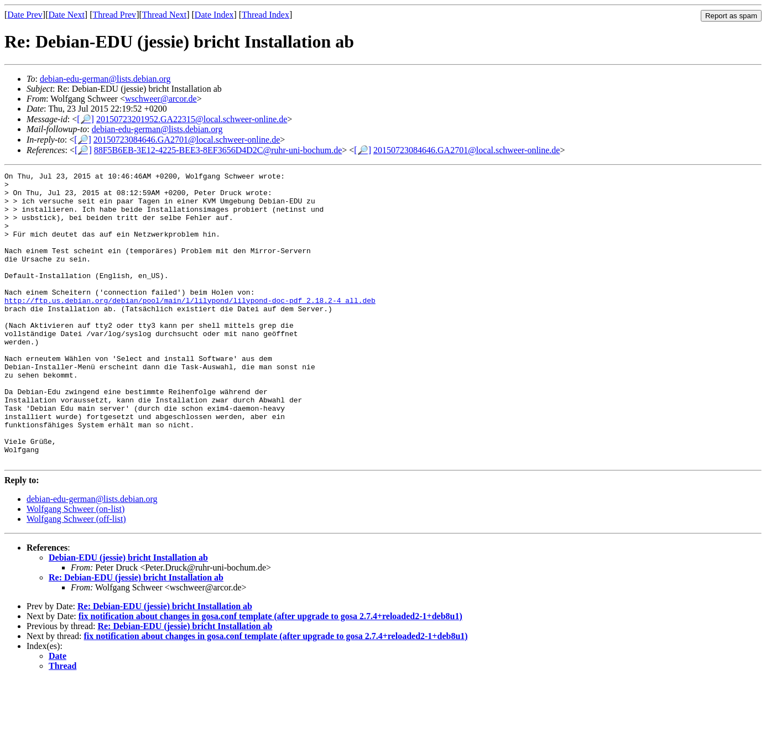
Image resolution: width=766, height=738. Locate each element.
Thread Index (265, 14)
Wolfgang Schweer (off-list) (76, 577)
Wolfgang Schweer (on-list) (75, 567)
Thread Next (164, 14)
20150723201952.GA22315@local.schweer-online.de (191, 119)
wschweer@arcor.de (161, 98)
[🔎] (85, 119)
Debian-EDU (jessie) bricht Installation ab (128, 615)
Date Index (214, 14)
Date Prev (25, 14)
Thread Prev (114, 14)
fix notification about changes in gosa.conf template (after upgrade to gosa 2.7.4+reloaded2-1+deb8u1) (270, 674)
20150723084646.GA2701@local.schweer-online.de (186, 139)
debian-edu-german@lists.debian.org (105, 78)
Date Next (67, 14)
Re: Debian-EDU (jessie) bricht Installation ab (136, 635)
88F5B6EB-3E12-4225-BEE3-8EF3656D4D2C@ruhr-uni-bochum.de (218, 150)
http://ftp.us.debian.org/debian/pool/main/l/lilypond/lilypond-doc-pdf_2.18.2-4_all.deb (190, 327)
